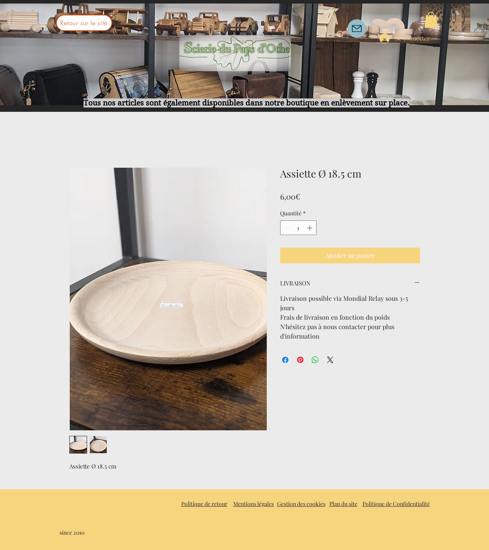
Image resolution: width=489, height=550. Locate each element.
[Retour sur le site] (84, 23)
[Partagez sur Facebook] (285, 360)
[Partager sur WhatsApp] (315, 360)
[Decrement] (286, 228)
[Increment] (310, 228)
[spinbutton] (298, 228)
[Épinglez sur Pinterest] (300, 360)
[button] (431, 20)
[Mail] (357, 28)
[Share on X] (330, 360)
